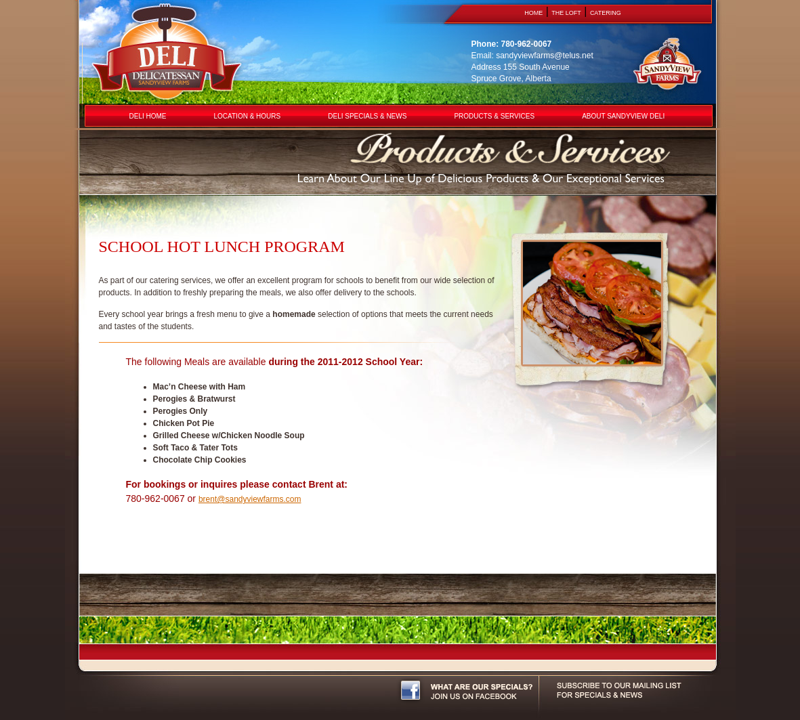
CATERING (605, 12)
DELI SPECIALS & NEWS (367, 116)
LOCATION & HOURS (247, 116)
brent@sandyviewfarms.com (249, 499)
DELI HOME (148, 116)
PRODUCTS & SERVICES (494, 116)
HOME (533, 12)
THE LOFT (566, 12)
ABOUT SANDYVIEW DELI (623, 116)
